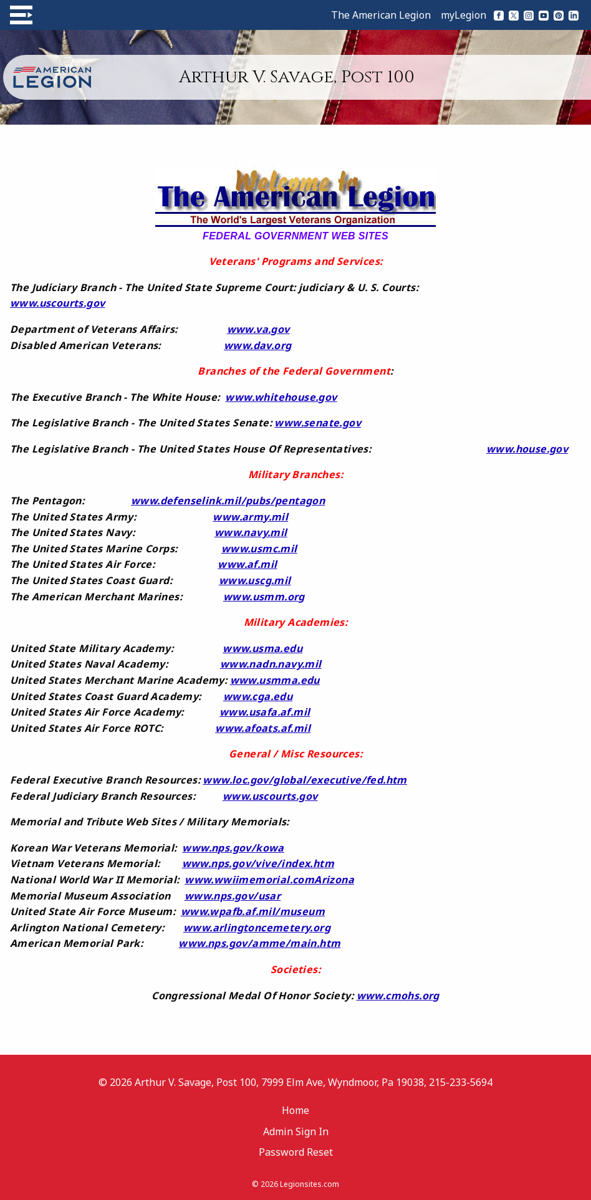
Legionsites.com (309, 1184)
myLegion (463, 15)
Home (295, 1110)
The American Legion (381, 15)
